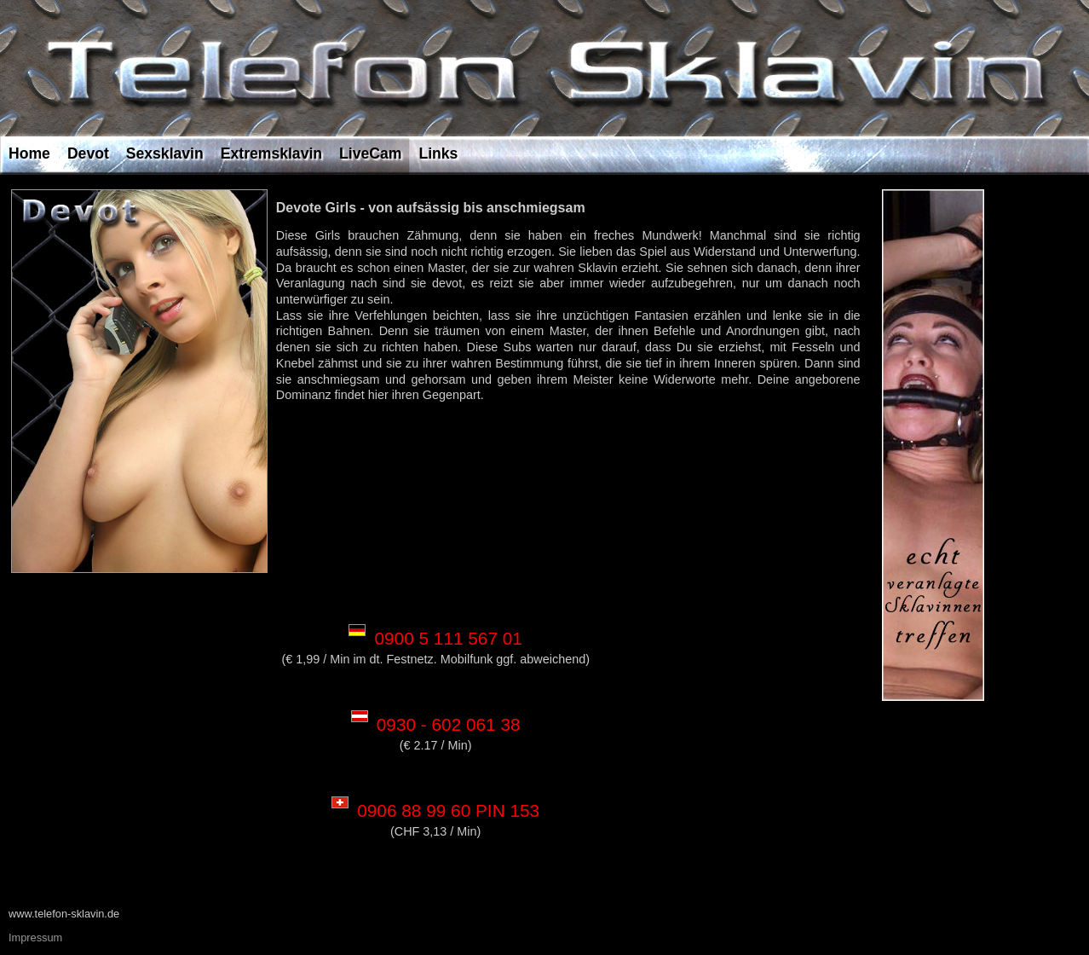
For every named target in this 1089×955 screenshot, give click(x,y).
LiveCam (370, 153)
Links (438, 153)
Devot (88, 153)
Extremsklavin (271, 153)
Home (29, 153)
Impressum (35, 937)
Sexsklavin (165, 153)
